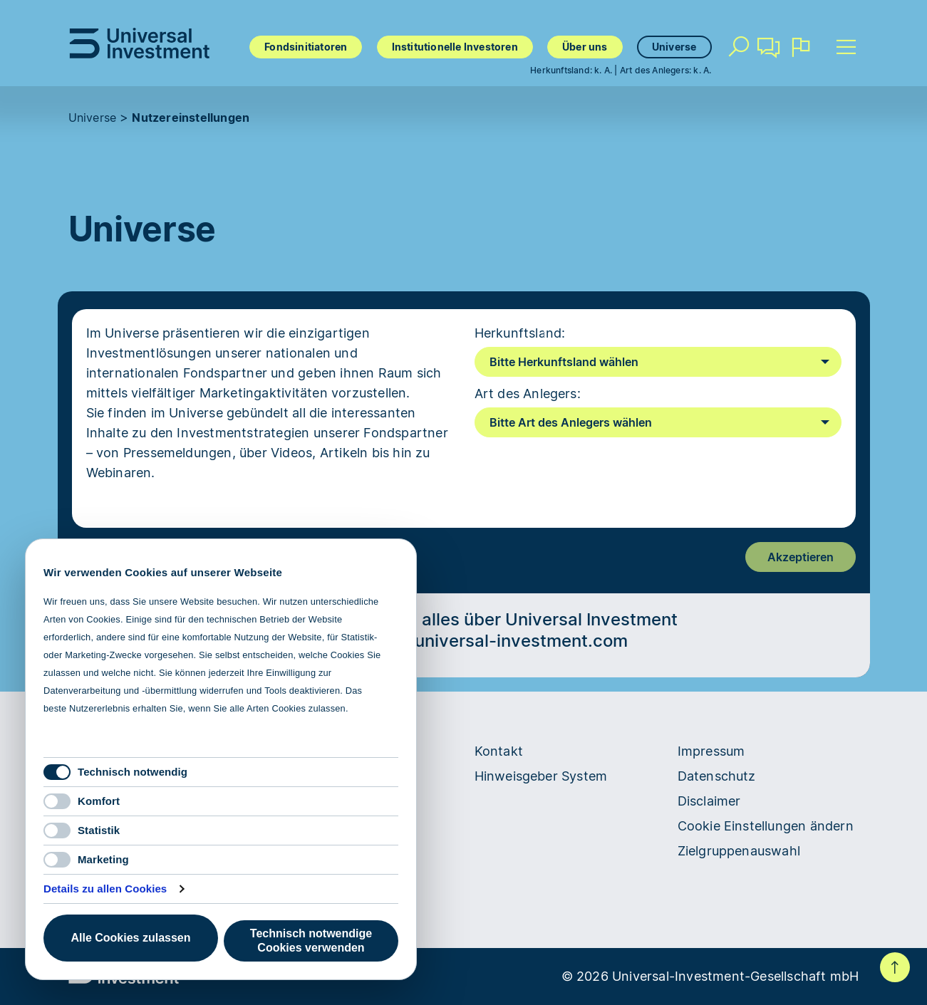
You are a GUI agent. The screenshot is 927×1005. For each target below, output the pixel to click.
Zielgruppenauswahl (739, 850)
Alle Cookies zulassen (130, 938)
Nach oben (895, 967)
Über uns (585, 47)
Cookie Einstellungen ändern (766, 825)
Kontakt (769, 52)
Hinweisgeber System (541, 776)
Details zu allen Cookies (105, 888)
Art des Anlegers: (528, 393)
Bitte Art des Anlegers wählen (571, 422)
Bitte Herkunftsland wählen (564, 362)
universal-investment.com (521, 640)
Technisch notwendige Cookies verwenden (311, 940)
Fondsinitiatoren (305, 47)
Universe (674, 47)
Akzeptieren (800, 557)
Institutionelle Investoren (455, 47)
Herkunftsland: (520, 333)
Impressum (711, 751)
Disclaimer (709, 800)
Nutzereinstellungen (190, 117)
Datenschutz (717, 776)
